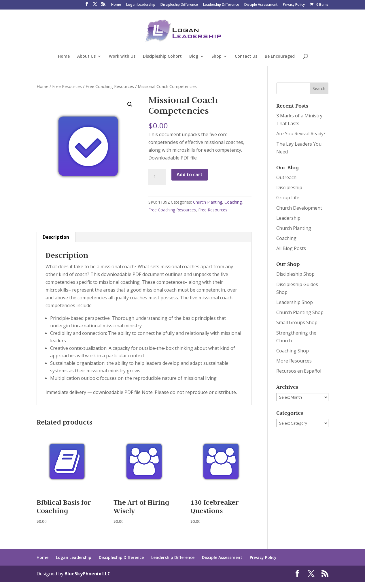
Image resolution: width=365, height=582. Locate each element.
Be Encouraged (280, 56)
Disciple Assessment (261, 5)
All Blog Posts (291, 248)
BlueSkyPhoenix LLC (88, 573)
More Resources (294, 361)
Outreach (286, 177)
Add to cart (190, 174)
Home (116, 5)
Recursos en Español (298, 371)
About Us (86, 56)
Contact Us (246, 56)
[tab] (56, 237)
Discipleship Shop (295, 274)
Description (56, 237)
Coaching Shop (292, 351)
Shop (216, 56)
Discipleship (289, 187)
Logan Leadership (140, 5)
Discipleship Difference (179, 5)
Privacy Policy (294, 5)
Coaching (233, 202)
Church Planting (207, 202)
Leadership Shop (294, 302)
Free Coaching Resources (110, 86)
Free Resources (67, 86)
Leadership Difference (221, 5)
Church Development (299, 208)
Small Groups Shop (296, 322)
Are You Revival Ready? (301, 133)
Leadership (288, 218)
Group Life (287, 197)
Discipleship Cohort (162, 56)
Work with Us (122, 56)
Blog (193, 56)
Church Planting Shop (300, 312)
